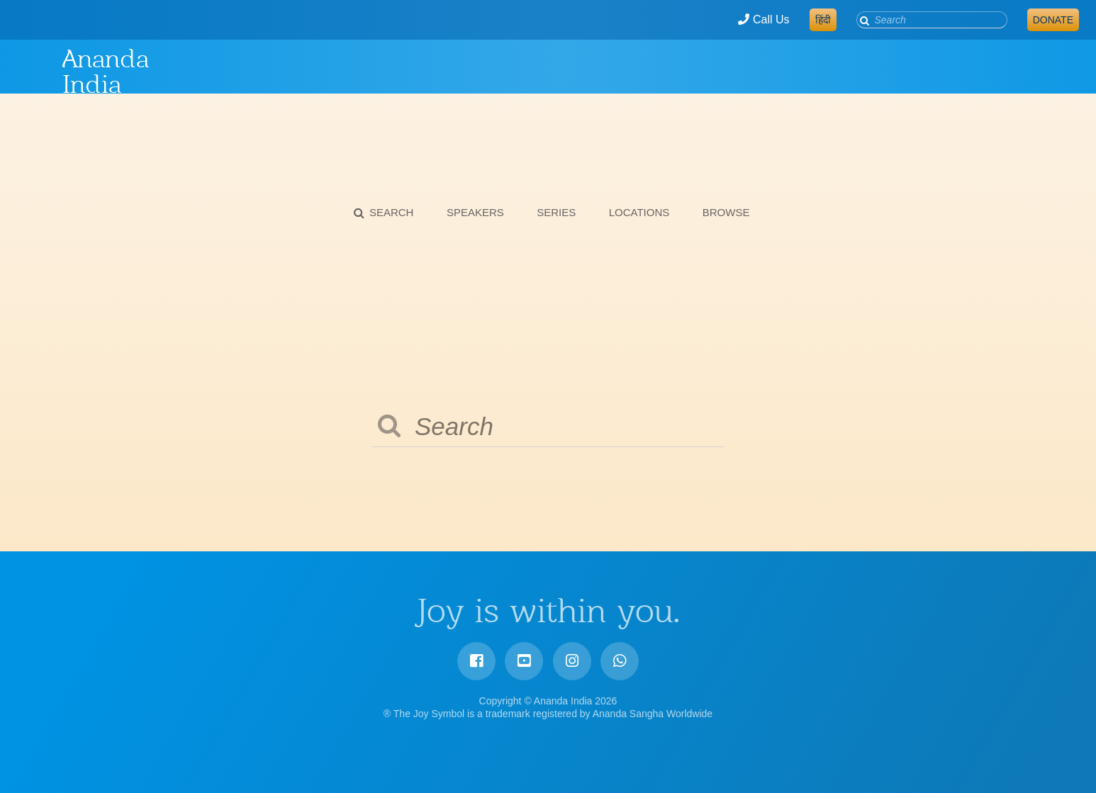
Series (556, 212)
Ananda (37, 71)
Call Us (763, 19)
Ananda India (105, 71)
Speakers (475, 212)
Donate (1053, 20)
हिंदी (823, 20)
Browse (726, 212)
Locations (639, 212)
